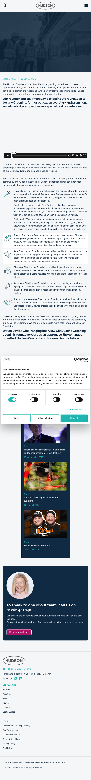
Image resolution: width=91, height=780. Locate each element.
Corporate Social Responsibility (16, 726)
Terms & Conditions (11, 739)
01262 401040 (18, 610)
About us (7, 694)
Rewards (6, 703)
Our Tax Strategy (10, 730)
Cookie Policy (9, 748)
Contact (6, 707)
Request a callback (19, 632)
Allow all (74, 418)
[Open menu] (86, 5)
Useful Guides (9, 712)
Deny (16, 418)
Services (6, 689)
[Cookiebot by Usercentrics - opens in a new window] (76, 360)
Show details (76, 409)
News (5, 698)
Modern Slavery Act (11, 735)
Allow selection (45, 418)
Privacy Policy (9, 744)
